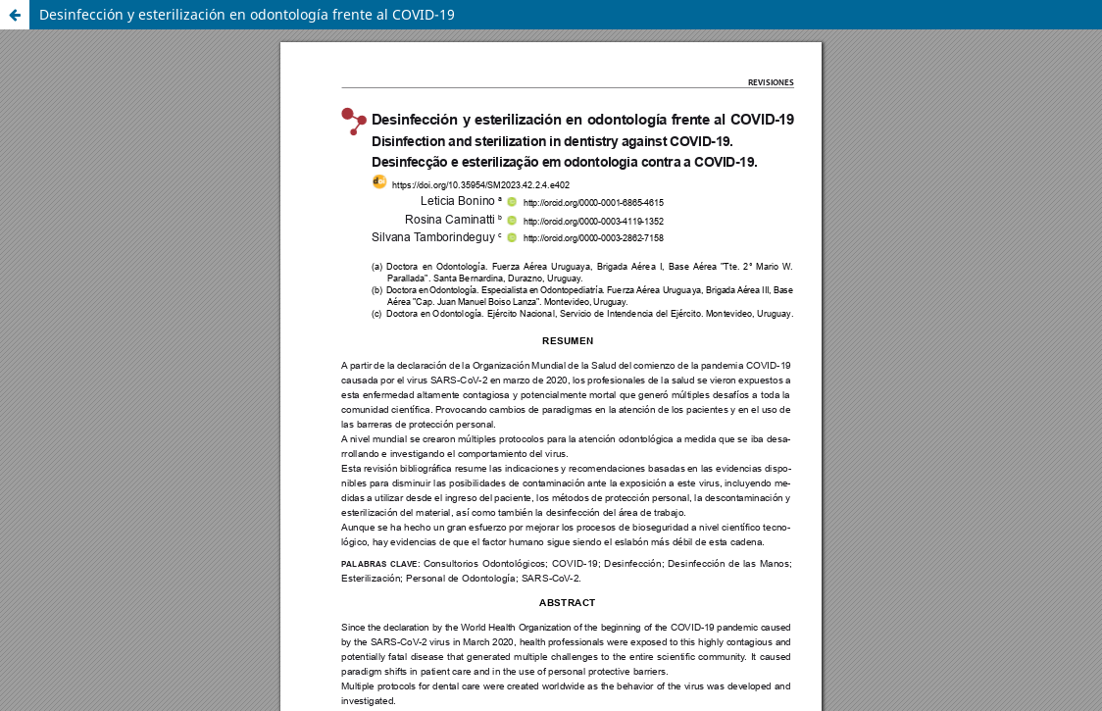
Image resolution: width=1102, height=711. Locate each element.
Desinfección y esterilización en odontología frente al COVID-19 (247, 14)
